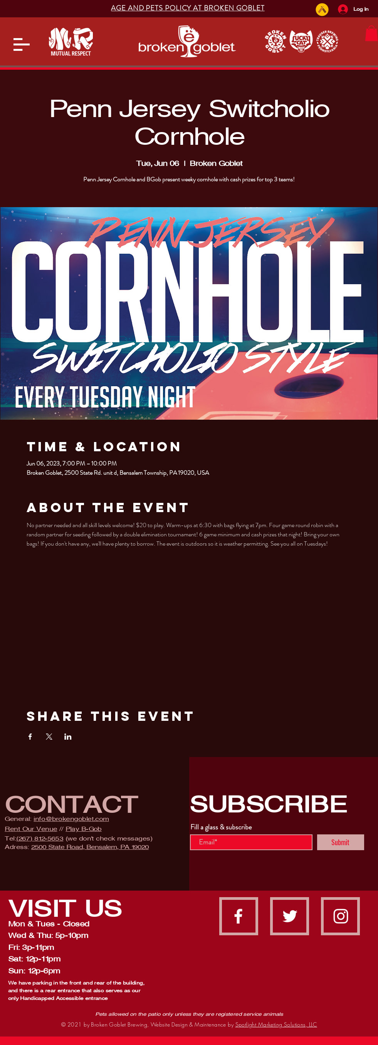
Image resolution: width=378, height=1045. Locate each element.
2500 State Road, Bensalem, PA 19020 (90, 847)
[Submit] (340, 842)
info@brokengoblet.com (71, 819)
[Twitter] (290, 916)
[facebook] (238, 916)
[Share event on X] (49, 737)
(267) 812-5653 (39, 838)
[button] (21, 44)
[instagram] (341, 916)
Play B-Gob (84, 829)
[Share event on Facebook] (30, 737)
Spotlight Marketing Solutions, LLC (276, 1024)
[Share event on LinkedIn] (68, 737)
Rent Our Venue (31, 829)
